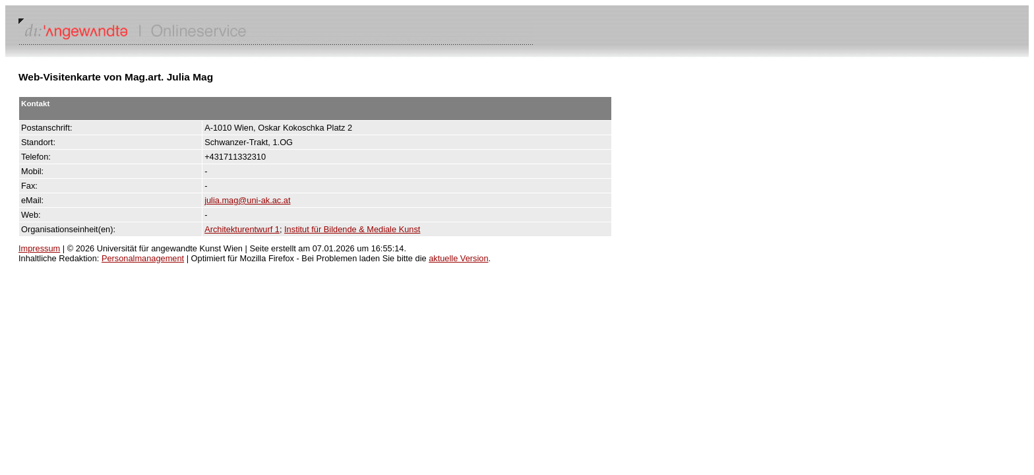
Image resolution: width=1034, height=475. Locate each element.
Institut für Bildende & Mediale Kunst (352, 229)
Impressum (39, 248)
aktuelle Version (458, 258)
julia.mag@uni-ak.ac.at (247, 200)
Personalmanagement (143, 258)
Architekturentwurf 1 (242, 229)
